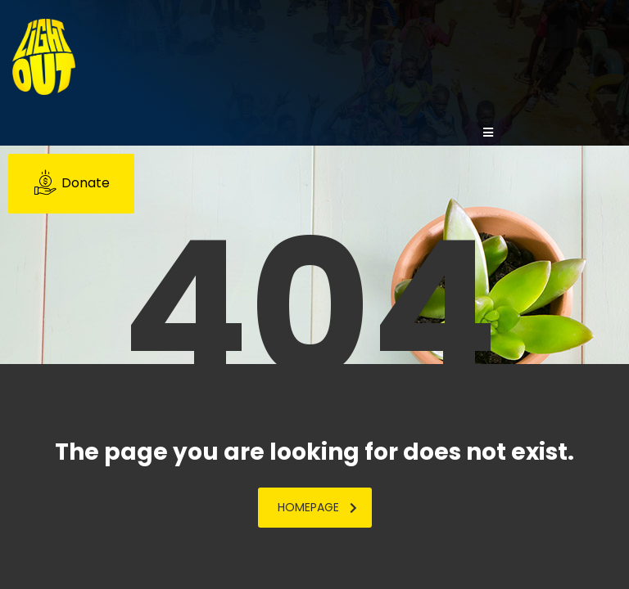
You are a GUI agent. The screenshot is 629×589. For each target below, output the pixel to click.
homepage (317, 507)
